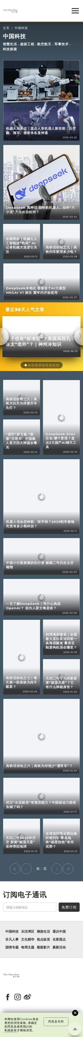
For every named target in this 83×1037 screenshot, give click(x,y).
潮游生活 (43, 931)
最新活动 (59, 947)
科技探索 (10, 49)
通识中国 (59, 931)
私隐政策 (10, 1030)
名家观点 (59, 939)
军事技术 (61, 44)
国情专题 (12, 947)
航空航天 (44, 44)
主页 (6, 28)
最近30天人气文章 (24, 309)
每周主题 (27, 947)
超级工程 (27, 44)
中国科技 (21, 28)
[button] (26, 365)
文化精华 (27, 939)
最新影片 (43, 947)
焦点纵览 (43, 939)
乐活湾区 (27, 931)
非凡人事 (12, 939)
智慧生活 (10, 44)
